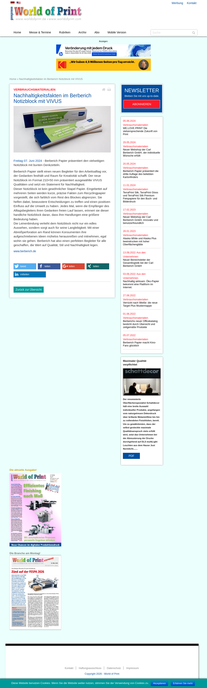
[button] (25, 266)
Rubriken (64, 32)
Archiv (82, 32)
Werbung (177, 3)
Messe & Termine (40, 32)
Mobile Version (117, 32)
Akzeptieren (159, 683)
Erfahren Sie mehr (183, 683)
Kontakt (191, 3)
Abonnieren (141, 104)
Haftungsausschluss (90, 668)
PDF (131, 455)
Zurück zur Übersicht (29, 289)
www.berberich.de (25, 251)
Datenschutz (114, 668)
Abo (96, 32)
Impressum (132, 668)
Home (17, 32)
